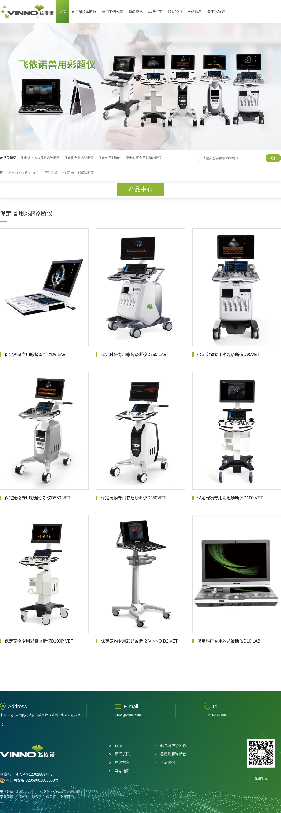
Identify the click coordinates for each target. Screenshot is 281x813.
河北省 (43, 791)
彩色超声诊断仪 (173, 746)
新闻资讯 (136, 12)
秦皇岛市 (6, 796)
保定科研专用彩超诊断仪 (144, 158)
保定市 (51, 796)
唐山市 (75, 791)
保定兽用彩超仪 (109, 158)
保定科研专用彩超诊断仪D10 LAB (228, 641)
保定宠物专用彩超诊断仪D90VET (228, 354)
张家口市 (67, 796)
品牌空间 (155, 12)
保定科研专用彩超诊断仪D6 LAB (35, 354)
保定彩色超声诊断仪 (79, 158)
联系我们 (175, 12)
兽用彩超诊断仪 (84, 12)
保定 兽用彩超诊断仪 (78, 172)
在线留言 (122, 762)
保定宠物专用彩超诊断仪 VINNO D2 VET (139, 641)
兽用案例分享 (112, 12)
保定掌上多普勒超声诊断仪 (40, 158)
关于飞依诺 (216, 12)
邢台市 (37, 796)
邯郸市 (22, 796)
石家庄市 (59, 791)
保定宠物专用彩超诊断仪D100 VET (230, 497)
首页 (62, 12)
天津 (30, 791)
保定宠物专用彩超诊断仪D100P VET (39, 641)
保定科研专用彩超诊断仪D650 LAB (133, 354)
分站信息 (195, 12)
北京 (19, 791)
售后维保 (167, 762)
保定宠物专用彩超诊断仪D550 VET (37, 497)
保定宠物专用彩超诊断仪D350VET (133, 497)
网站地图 (122, 771)
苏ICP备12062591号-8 (33, 774)
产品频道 (51, 172)
